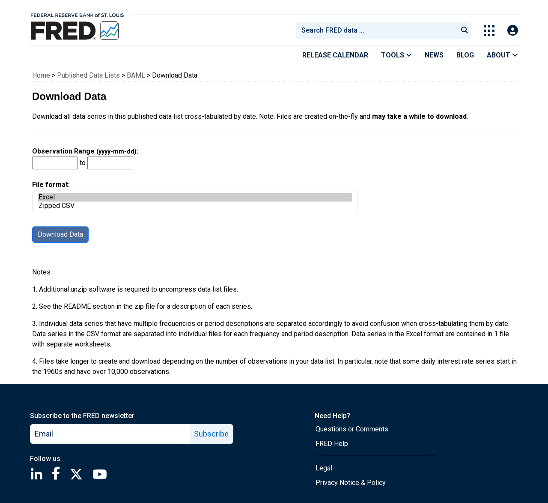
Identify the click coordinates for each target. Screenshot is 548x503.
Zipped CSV (195, 206)
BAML (136, 75)
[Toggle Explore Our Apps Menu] (489, 30)
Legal (324, 468)
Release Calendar (335, 55)
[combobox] (376, 30)
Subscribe (211, 433)
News (434, 55)
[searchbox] (378, 30)
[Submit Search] (464, 30)
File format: (194, 197)
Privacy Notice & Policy (351, 483)
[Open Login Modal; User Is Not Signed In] (512, 30)
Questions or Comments (352, 429)
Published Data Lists (88, 75)
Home (41, 75)
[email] (110, 434)
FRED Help (332, 444)
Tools (396, 55)
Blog (465, 55)
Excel (195, 197)
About (502, 55)
